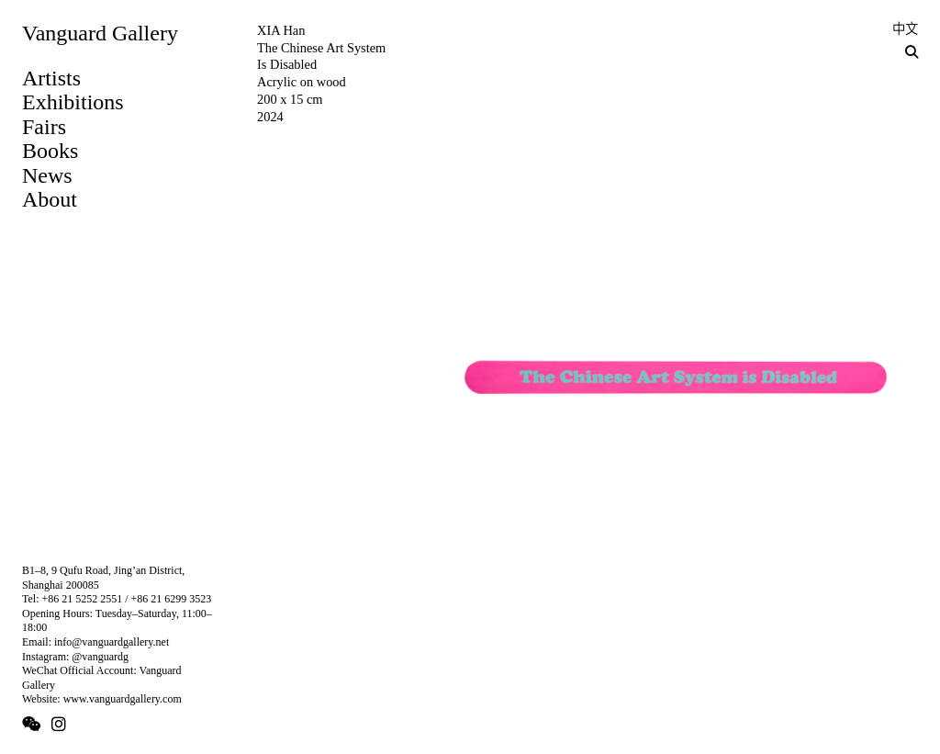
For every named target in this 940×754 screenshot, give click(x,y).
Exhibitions (73, 102)
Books (50, 151)
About (49, 199)
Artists (51, 78)
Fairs (44, 127)
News (47, 175)
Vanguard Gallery (100, 33)
